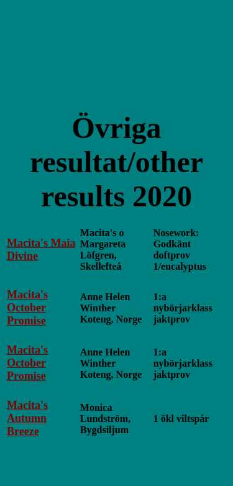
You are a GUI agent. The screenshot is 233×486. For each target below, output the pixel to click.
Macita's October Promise (27, 307)
